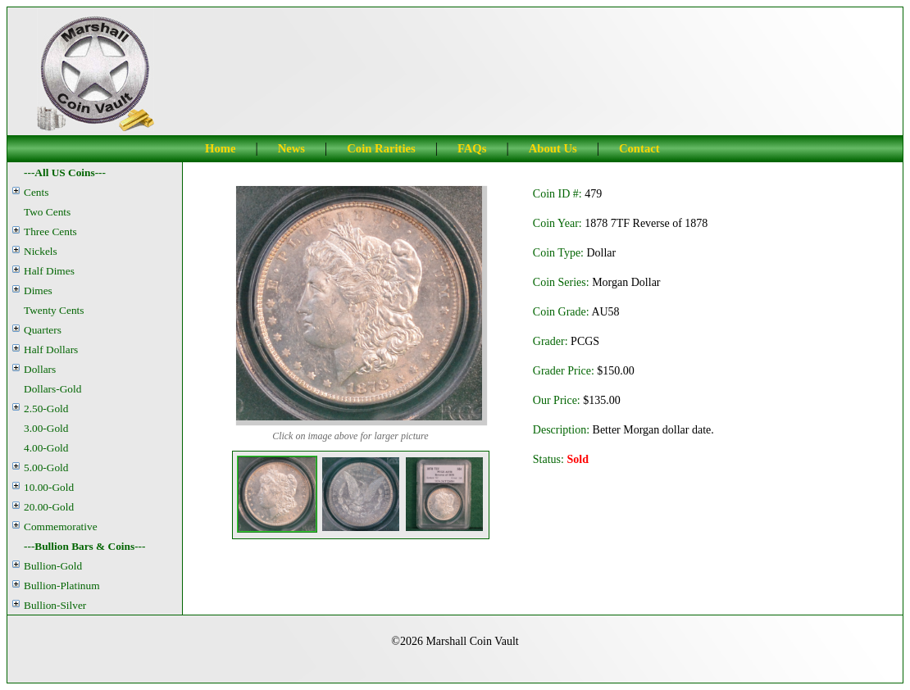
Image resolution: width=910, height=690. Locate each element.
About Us (553, 148)
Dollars (40, 369)
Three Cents (50, 231)
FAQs (472, 148)
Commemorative (61, 526)
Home (220, 148)
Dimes (38, 290)
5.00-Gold (46, 467)
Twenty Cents (54, 310)
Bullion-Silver (55, 605)
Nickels (40, 251)
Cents (36, 192)
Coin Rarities (381, 148)
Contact (639, 148)
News (291, 148)
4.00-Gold (46, 448)
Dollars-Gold (52, 389)
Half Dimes (49, 271)
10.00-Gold (49, 487)
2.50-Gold (46, 408)
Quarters (42, 330)
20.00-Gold (49, 507)
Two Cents (47, 212)
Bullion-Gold (53, 566)
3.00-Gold (46, 428)
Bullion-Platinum (62, 585)
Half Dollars (51, 349)
